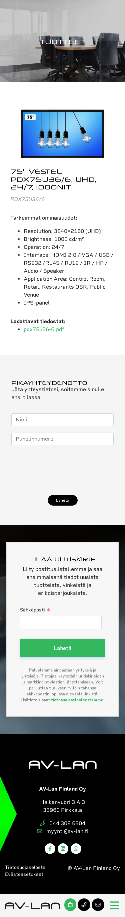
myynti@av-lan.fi (62, 831)
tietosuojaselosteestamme (77, 700)
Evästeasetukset (24, 874)
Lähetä (62, 500)
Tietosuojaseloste (25, 867)
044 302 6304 (62, 823)
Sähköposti (35, 610)
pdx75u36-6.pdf (44, 329)
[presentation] (62, 470)
